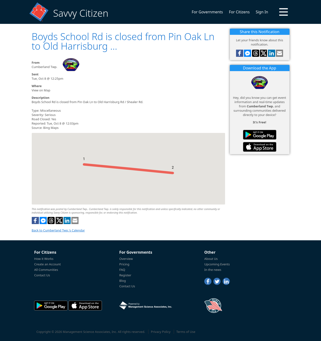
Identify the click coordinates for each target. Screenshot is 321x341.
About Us (211, 259)
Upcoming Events (217, 264)
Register (125, 275)
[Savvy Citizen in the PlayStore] (259, 135)
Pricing (124, 264)
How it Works (43, 259)
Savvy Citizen (80, 13)
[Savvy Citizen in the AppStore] (259, 147)
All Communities (46, 270)
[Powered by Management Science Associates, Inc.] (145, 305)
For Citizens (239, 12)
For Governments (207, 12)
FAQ (122, 270)
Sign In (262, 12)
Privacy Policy (160, 332)
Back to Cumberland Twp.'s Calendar (58, 230)
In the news (212, 270)
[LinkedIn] (226, 281)
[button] (283, 12)
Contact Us (42, 275)
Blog (122, 280)
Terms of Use (185, 332)
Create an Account (47, 264)
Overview (126, 259)
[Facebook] (207, 281)
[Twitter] (217, 281)
